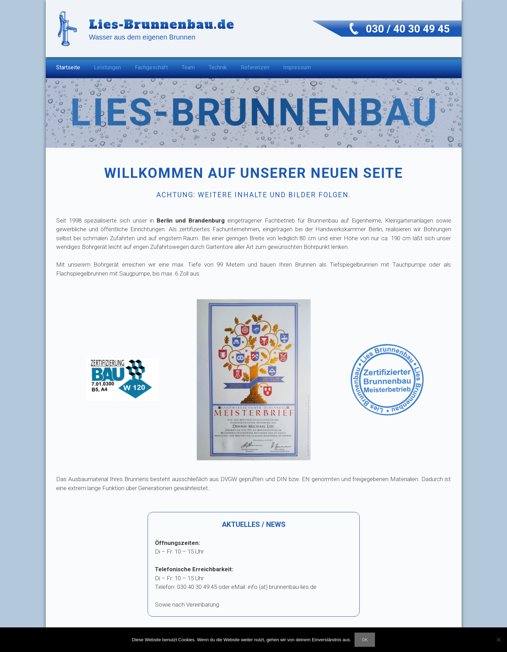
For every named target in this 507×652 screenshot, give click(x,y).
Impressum (297, 67)
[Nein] (498, 639)
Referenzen (255, 67)
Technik (218, 67)
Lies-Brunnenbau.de (162, 24)
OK (365, 639)
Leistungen (107, 67)
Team (188, 67)
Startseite (68, 67)
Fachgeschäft (151, 67)
